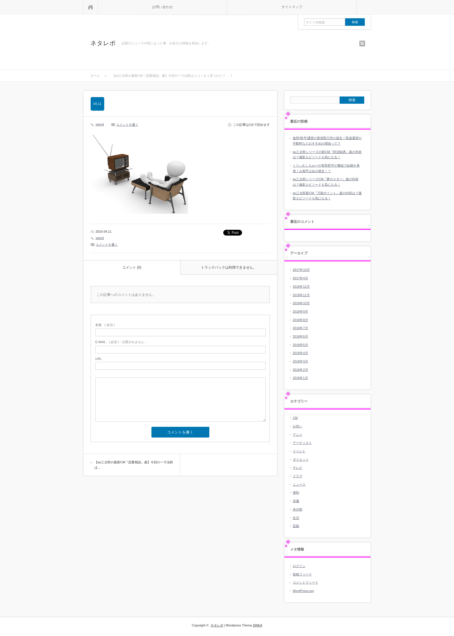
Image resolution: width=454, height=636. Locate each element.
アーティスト (302, 442)
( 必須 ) (105, 325)
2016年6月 (300, 336)
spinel (100, 124)
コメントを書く (127, 124)
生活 (296, 518)
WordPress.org (303, 591)
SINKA (257, 625)
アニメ (297, 434)
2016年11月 (301, 295)
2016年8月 (300, 320)
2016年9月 (300, 311)
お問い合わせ (162, 7)
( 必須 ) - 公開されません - (120, 342)
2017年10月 (301, 269)
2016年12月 (301, 286)
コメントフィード (305, 582)
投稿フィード (302, 574)
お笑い (297, 426)
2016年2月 (300, 369)
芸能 (296, 526)
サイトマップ (291, 7)
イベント (299, 451)
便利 (296, 492)
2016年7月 (300, 328)
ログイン (299, 566)
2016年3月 (300, 361)
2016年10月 (301, 303)
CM (295, 418)
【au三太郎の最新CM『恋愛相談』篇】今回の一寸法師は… (133, 464)
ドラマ (297, 476)
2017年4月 (300, 278)
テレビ (297, 467)
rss (362, 43)
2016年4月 (300, 353)
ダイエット (301, 459)
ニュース (299, 484)
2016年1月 (300, 378)
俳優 (296, 501)
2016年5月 (300, 345)
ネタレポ (103, 43)
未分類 (297, 509)
